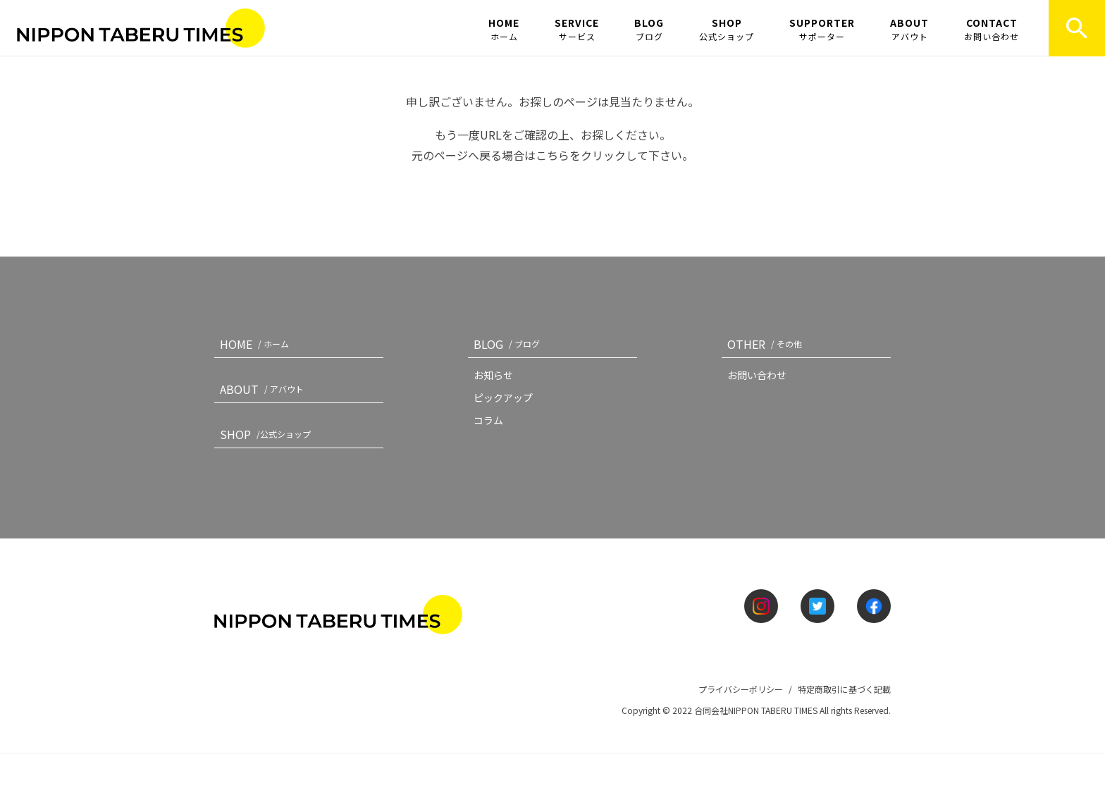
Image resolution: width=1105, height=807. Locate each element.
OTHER (767, 343)
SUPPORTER (822, 29)
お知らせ (493, 375)
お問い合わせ (756, 375)
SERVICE (577, 29)
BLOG (649, 29)
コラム (488, 420)
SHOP (726, 29)
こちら (552, 155)
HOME (503, 29)
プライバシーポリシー (740, 689)
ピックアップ (503, 397)
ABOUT (909, 29)
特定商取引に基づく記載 (844, 689)
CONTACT (991, 29)
